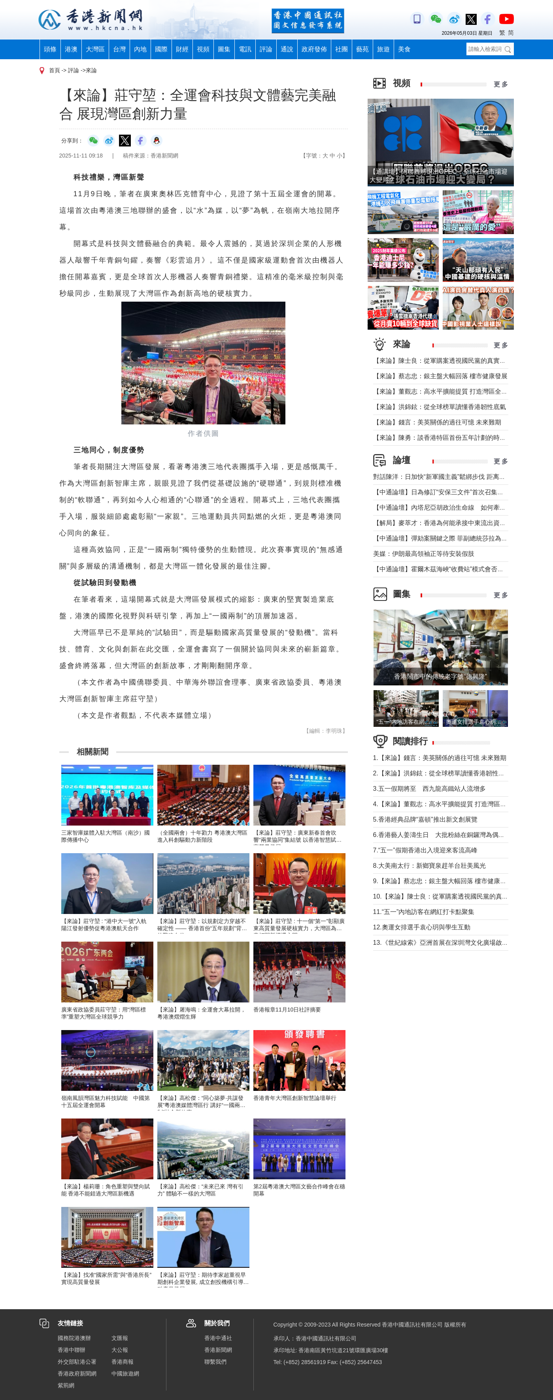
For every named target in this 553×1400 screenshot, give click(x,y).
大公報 (119, 1350)
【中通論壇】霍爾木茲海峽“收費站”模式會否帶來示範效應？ (457, 569)
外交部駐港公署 (77, 1362)
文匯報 (119, 1338)
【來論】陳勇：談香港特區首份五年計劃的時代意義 (446, 437)
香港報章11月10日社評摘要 (287, 1009)
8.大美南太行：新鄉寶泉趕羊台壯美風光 (432, 865)
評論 (266, 49)
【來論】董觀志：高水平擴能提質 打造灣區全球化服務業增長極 (462, 391)
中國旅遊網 (125, 1373)
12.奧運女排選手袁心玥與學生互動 (421, 927)
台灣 (119, 49)
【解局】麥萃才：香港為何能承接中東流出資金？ (442, 523)
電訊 (245, 49)
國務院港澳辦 (74, 1338)
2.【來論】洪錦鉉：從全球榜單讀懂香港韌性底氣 (442, 773)
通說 (287, 49)
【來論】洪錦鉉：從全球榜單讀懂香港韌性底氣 (439, 406)
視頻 (203, 49)
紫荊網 (66, 1385)
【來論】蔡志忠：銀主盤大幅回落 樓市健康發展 (440, 376)
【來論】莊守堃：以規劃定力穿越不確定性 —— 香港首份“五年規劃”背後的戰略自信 (202, 928)
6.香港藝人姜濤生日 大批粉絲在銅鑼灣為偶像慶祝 (445, 834)
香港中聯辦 (71, 1350)
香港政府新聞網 (77, 1373)
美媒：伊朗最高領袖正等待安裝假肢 (423, 553)
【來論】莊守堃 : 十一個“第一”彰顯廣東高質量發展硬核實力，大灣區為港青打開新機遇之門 (299, 928)
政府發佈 (314, 49)
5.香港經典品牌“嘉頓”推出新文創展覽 (425, 819)
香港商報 (122, 1362)
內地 (140, 49)
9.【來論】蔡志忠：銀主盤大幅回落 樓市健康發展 (443, 881)
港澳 (71, 49)
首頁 (54, 70)
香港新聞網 (218, 1350)
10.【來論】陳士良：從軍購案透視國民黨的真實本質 (447, 896)
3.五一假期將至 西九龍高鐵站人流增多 (429, 788)
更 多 (501, 84)
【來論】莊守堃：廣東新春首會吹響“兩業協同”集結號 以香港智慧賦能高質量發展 (297, 839)
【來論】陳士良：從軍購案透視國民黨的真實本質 (442, 360)
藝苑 (362, 49)
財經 (182, 49)
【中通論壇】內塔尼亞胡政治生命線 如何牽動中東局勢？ (455, 507)
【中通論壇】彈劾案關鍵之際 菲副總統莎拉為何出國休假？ (456, 538)
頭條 (50, 49)
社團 (341, 49)
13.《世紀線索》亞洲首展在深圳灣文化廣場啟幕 (440, 942)
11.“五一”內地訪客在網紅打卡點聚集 (424, 911)
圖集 (224, 49)
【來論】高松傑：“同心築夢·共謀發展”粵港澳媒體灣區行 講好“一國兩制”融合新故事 (200, 1105)
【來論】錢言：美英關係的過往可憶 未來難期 (437, 422)
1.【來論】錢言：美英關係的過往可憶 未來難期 (440, 757)
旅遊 (383, 49)
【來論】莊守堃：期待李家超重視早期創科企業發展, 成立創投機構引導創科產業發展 (203, 1282)
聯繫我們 (215, 1362)
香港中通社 (218, 1338)
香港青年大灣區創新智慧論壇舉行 (294, 1098)
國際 (161, 49)
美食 (404, 49)
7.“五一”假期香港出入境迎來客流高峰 (425, 850)
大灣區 (95, 49)
